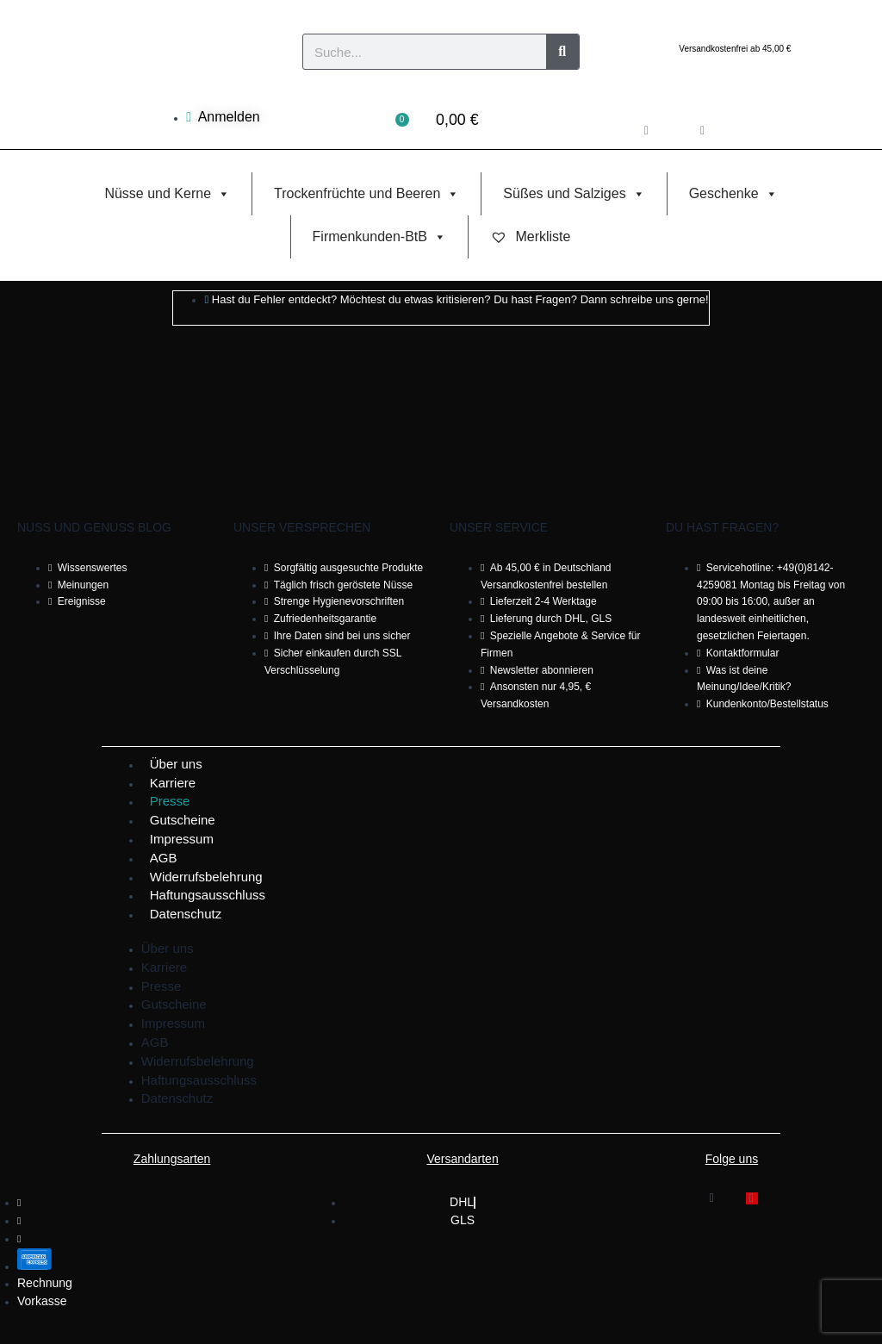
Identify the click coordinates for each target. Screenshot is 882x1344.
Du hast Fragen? (722, 527)
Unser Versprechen (301, 527)
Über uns (176, 763)
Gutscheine (182, 819)
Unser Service (499, 527)
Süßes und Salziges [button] (573, 193)
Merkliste (530, 236)
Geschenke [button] (733, 193)
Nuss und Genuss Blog (94, 527)
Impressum (182, 838)
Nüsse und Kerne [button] (167, 193)
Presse (170, 800)
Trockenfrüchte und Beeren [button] (366, 193)
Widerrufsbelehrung (206, 876)
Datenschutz (185, 913)
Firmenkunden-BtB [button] (379, 236)
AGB (163, 857)
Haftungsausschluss (207, 894)
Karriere (173, 782)
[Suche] (562, 51)
